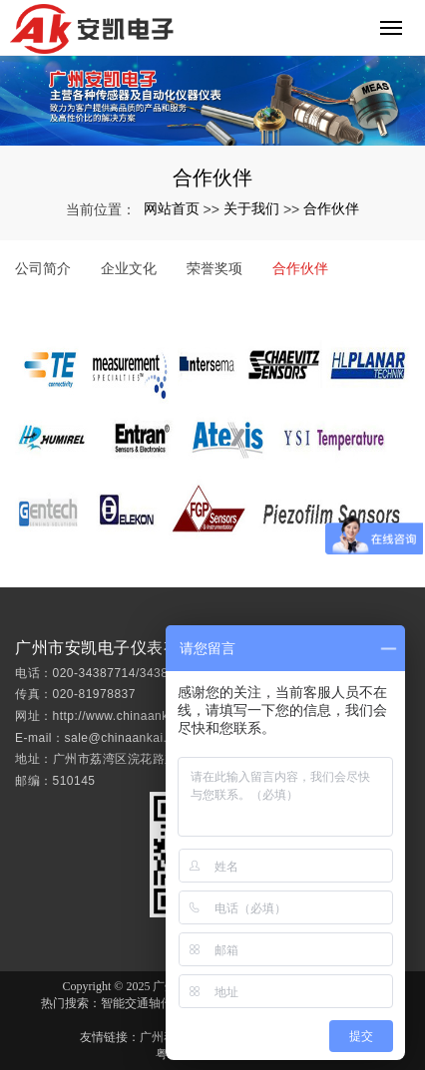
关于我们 (251, 208)
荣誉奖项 (214, 268)
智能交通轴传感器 (149, 1003)
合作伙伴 (331, 208)
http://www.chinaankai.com (130, 732)
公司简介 (43, 268)
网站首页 (172, 208)
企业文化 (129, 268)
